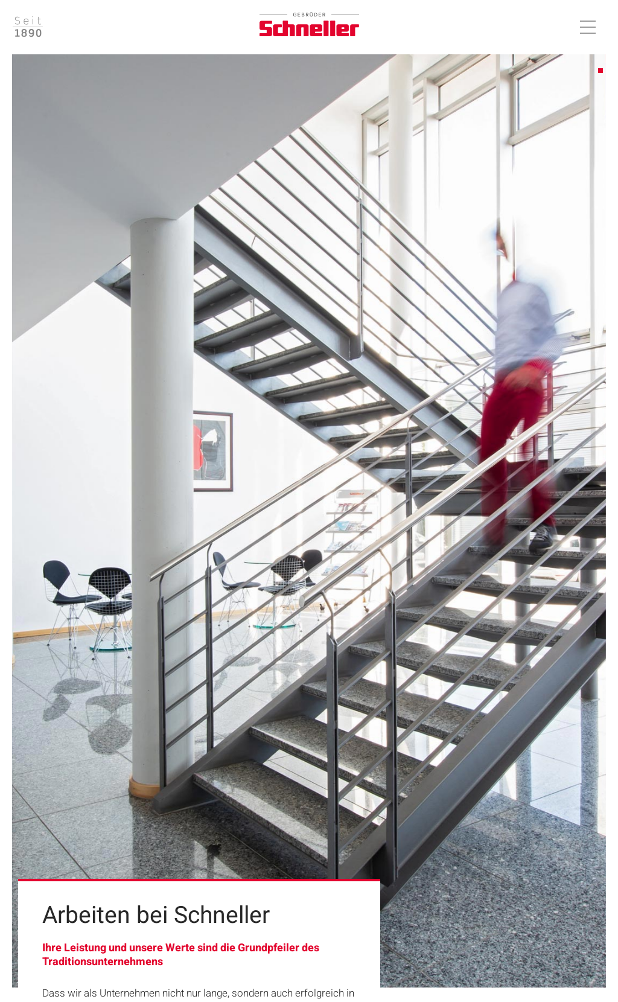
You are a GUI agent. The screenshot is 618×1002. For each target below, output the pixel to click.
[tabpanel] (309, 521)
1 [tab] (601, 71)
